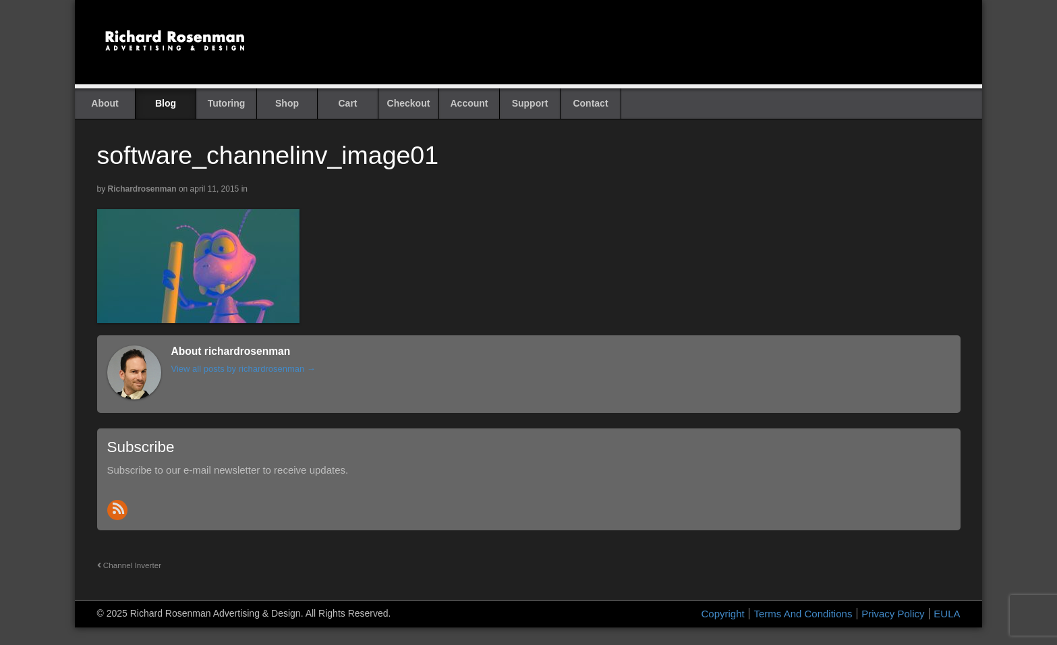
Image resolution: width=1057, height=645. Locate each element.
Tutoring (227, 103)
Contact (590, 103)
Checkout (408, 103)
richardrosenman (142, 189)
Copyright (723, 613)
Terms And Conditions (802, 613)
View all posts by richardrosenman (243, 369)
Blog (165, 103)
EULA (947, 613)
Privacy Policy (892, 613)
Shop (287, 103)
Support (530, 103)
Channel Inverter (129, 565)
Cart (347, 103)
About (104, 103)
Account (469, 103)
